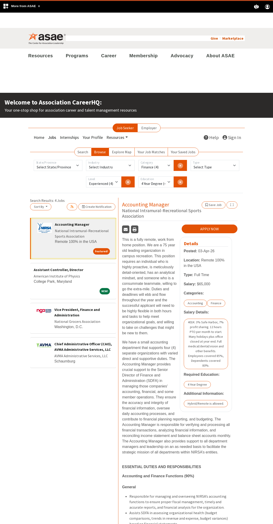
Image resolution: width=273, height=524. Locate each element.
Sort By (39, 191)
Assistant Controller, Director (58, 254)
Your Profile (93, 122)
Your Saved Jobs (183, 136)
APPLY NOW (209, 213)
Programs (77, 40)
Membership (143, 40)
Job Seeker (125, 112)
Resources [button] (115, 122)
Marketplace (232, 23)
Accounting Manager (72, 209)
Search (83, 136)
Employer (149, 112)
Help (211, 122)
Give (214, 23)
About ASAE (220, 40)
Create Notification (96, 191)
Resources (40, 40)
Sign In (232, 122)
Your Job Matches (151, 136)
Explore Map (121, 136)
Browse (100, 136)
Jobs (52, 122)
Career (109, 40)
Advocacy (182, 40)
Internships (69, 122)
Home (39, 122)
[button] (21, 7)
